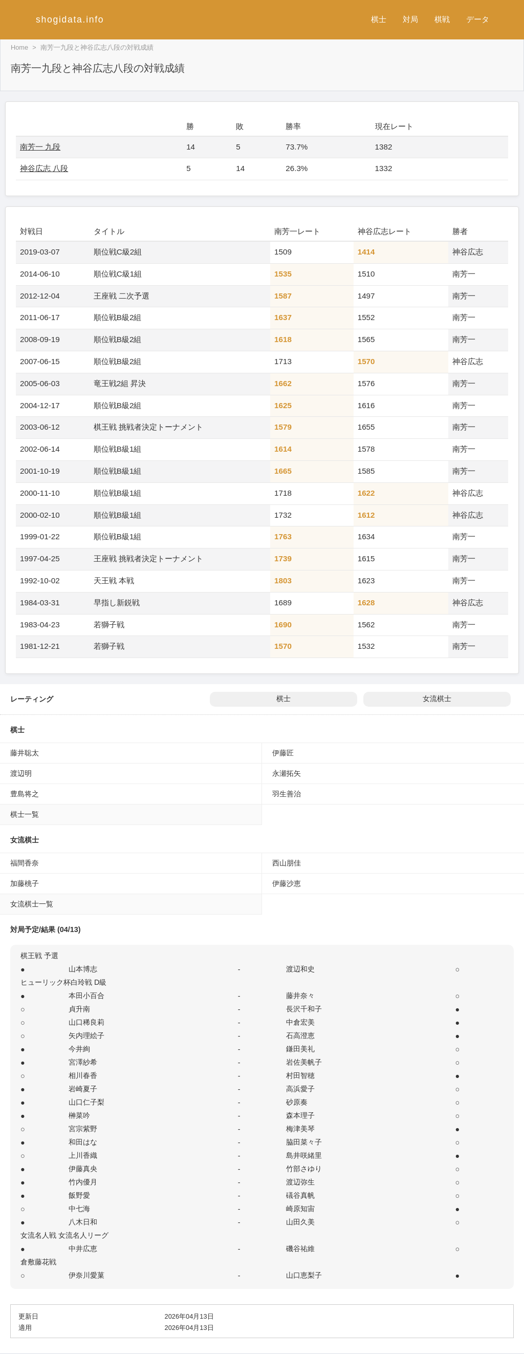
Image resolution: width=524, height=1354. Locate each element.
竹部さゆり (304, 1169)
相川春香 (83, 1075)
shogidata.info (70, 19)
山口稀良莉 (86, 1022)
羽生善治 (286, 794)
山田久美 (300, 1222)
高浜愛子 (300, 1089)
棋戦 (442, 19)
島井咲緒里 (304, 1155)
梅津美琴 (300, 1129)
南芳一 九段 (40, 146)
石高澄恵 (300, 1035)
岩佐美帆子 (304, 1062)
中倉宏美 (300, 1022)
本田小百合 (86, 995)
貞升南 (79, 1009)
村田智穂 (300, 1075)
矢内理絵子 (86, 1035)
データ (477, 19)
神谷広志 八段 (44, 168)
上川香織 (83, 1155)
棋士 (378, 19)
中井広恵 (83, 1248)
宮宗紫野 (83, 1129)
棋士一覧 (24, 814)
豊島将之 (24, 794)
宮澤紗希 (83, 1062)
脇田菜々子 (304, 1142)
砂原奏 (297, 1102)
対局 (410, 19)
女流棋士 (437, 699)
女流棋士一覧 (31, 904)
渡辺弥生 (300, 1182)
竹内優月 (83, 1182)
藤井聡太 (24, 753)
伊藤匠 (283, 753)
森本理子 (300, 1115)
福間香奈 (24, 863)
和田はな (83, 1142)
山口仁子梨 (86, 1102)
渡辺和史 (300, 969)
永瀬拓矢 (286, 773)
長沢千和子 (304, 1009)
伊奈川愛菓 (86, 1275)
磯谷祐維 (300, 1248)
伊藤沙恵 (286, 883)
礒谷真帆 (300, 1195)
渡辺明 (21, 773)
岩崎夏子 (83, 1089)
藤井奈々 (300, 995)
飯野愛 (79, 1195)
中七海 (79, 1208)
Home (19, 47)
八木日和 (83, 1222)
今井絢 (79, 1049)
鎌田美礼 (300, 1049)
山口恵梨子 (304, 1275)
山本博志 (83, 969)
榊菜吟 (79, 1115)
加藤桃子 (24, 883)
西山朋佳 (286, 863)
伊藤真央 (83, 1169)
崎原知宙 (300, 1208)
